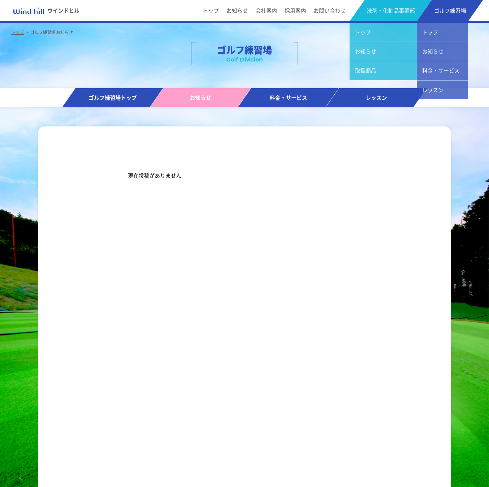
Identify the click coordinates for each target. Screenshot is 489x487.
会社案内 (266, 10)
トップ (211, 10)
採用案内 (295, 10)
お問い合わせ (330, 10)
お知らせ (237, 10)
